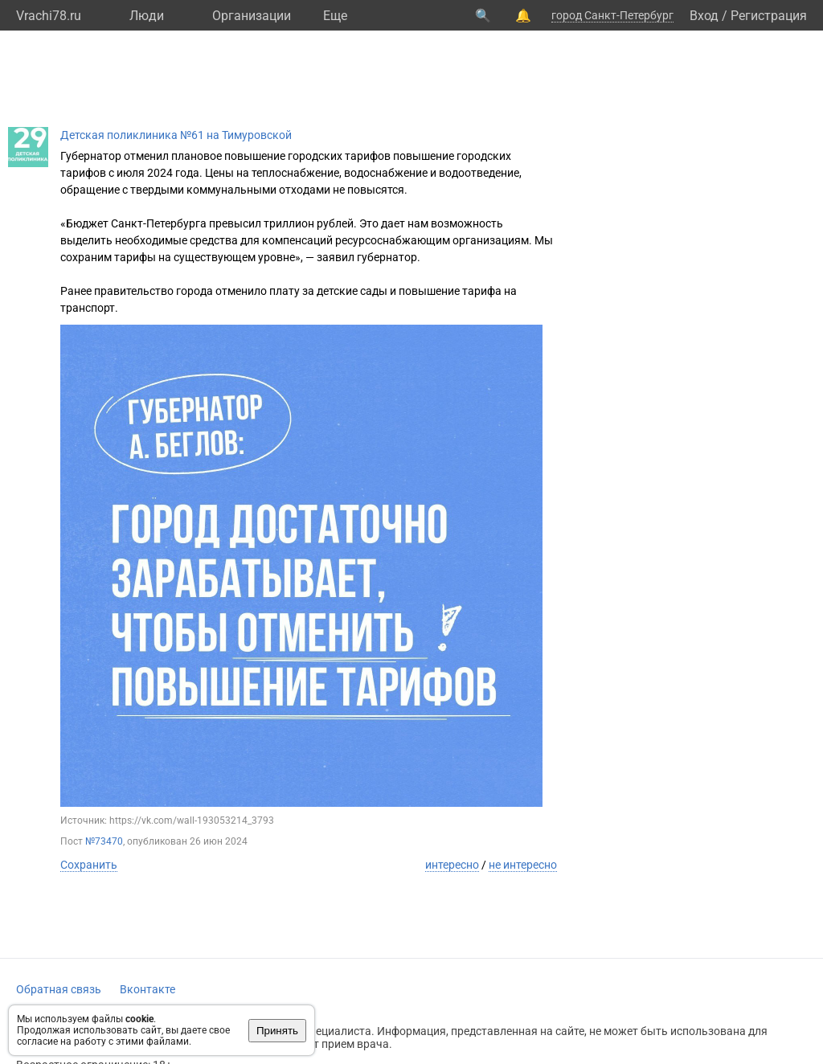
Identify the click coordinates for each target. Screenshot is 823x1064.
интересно (452, 864)
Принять (277, 1031)
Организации (251, 15)
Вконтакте (147, 989)
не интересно (523, 864)
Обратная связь (58, 989)
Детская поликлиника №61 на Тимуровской (176, 135)
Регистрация (769, 15)
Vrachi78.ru (48, 15)
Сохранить (88, 864)
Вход (704, 15)
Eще (335, 15)
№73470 (104, 841)
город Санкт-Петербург (612, 15)
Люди (146, 15)
